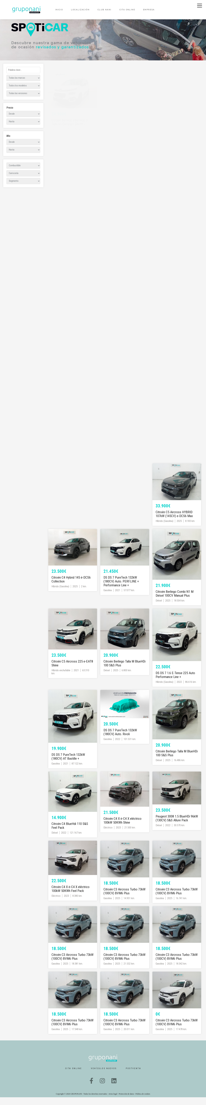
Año (8, 143)
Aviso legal (113, 1101)
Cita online (127, 10)
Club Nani (104, 10)
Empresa (149, 10)
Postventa (133, 1076)
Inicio (59, 10)
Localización (80, 10)
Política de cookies (143, 1101)
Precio (9, 115)
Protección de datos (126, 1101)
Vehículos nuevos (104, 1076)
